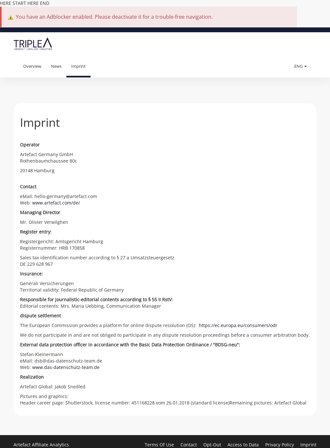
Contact (189, 445)
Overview (32, 66)
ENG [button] (300, 66)
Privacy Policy (280, 445)
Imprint (78, 66)
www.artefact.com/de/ (56, 203)
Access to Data (244, 445)
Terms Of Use (160, 445)
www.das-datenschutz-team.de (66, 367)
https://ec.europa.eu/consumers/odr (238, 325)
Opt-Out (212, 445)
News (56, 66)
